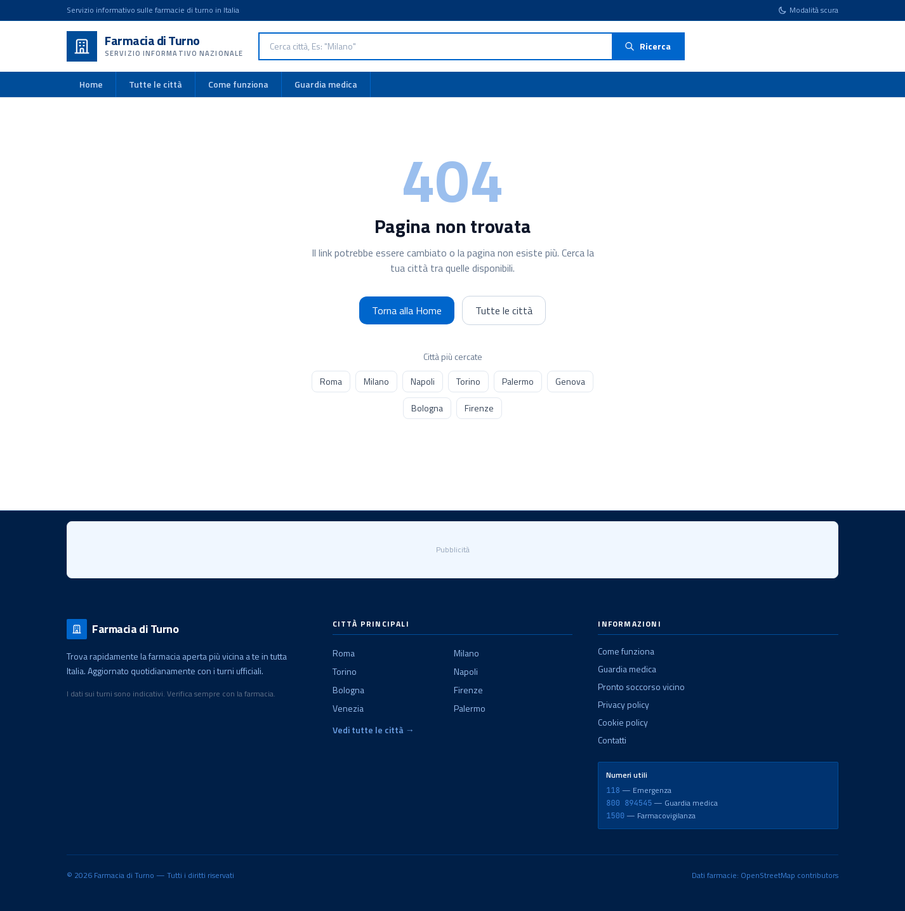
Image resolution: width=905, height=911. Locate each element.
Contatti (612, 740)
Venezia (348, 708)
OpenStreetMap (768, 875)
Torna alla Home (407, 310)
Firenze (479, 408)
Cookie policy (623, 722)
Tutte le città (155, 84)
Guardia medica (325, 84)
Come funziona (238, 84)
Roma (331, 381)
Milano (376, 381)
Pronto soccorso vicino (641, 686)
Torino (468, 381)
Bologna (427, 408)
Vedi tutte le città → (373, 730)
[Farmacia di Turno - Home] (155, 46)
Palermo (518, 381)
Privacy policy (623, 704)
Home (91, 84)
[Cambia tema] (808, 10)
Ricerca (647, 46)
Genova (570, 381)
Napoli (423, 381)
